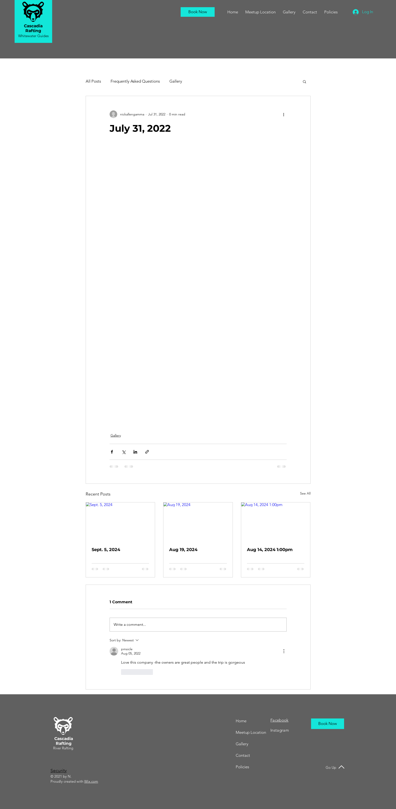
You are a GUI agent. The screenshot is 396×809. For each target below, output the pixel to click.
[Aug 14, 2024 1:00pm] (275, 521)
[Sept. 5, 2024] (120, 521)
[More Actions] (284, 651)
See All (305, 493)
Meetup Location (251, 732)
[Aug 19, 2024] (198, 521)
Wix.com (91, 781)
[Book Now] (198, 12)
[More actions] (284, 114)
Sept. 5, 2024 (106, 549)
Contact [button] (243, 755)
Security (58, 770)
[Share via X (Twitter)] (123, 452)
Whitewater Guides (33, 36)
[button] (310, 12)
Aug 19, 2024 (183, 549)
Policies (242, 766)
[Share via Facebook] (112, 452)
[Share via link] (147, 452)
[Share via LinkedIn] (135, 452)
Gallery (175, 81)
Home (241, 720)
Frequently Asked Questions (135, 81)
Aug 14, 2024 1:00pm (270, 549)
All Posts (93, 81)
